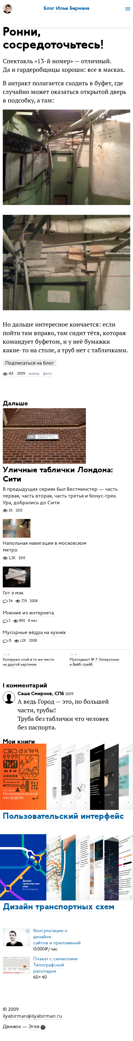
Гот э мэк (13, 593)
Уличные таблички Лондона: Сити (58, 475)
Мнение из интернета (28, 613)
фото (47, 373)
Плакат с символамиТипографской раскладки (55, 965)
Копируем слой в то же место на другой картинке (28, 662)
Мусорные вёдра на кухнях (34, 632)
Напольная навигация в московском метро (45, 547)
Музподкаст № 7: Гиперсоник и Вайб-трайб (94, 662)
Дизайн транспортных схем (59, 907)
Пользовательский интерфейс (63, 816)
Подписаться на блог (29, 363)
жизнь (34, 373)
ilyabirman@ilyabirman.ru (32, 1016)
